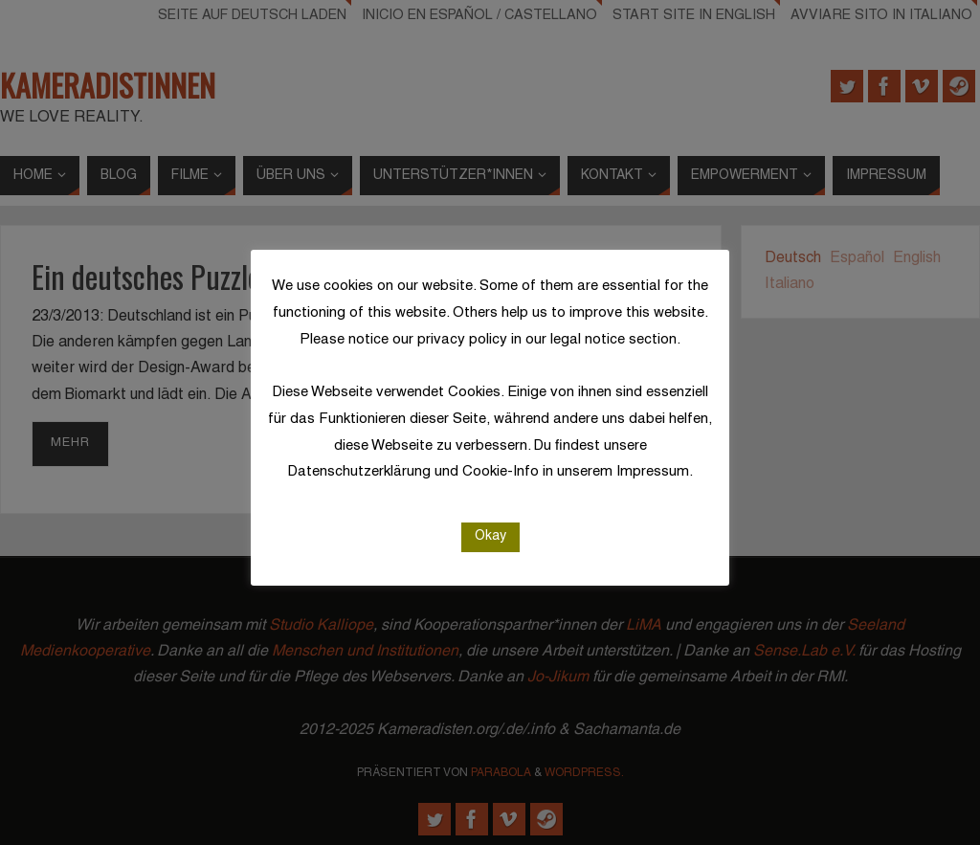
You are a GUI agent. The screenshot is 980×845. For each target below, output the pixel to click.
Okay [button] (490, 534)
